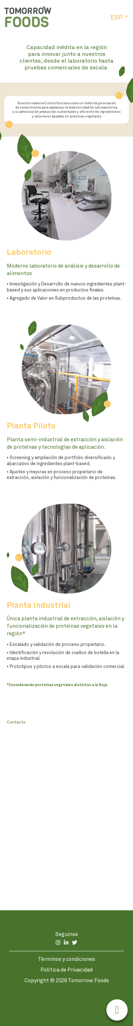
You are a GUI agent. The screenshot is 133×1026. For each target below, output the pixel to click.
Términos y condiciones (66, 959)
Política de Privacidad (66, 970)
